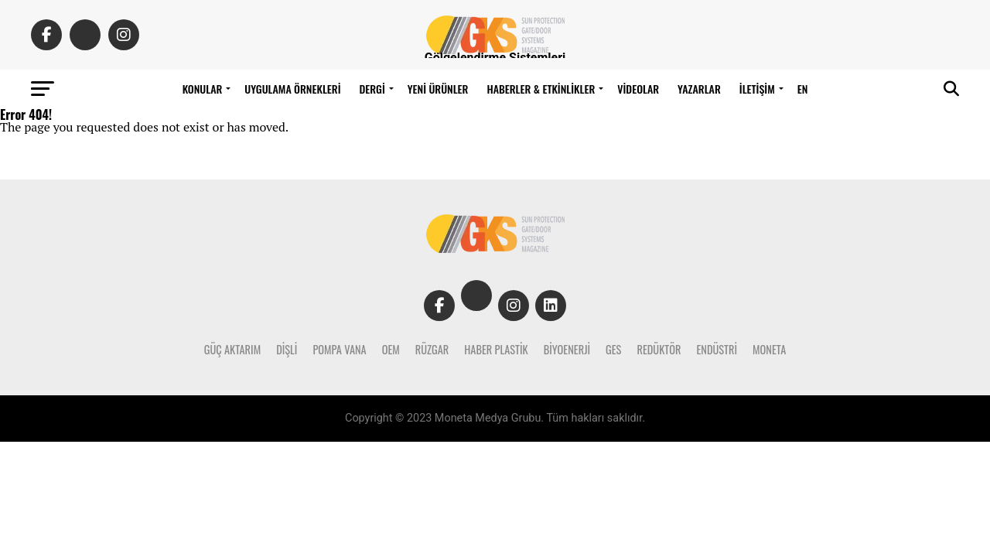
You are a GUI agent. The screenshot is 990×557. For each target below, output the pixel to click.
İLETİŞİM (757, 88)
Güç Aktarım (232, 349)
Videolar (638, 88)
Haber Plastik (495, 349)
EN (802, 88)
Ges (613, 349)
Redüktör (659, 349)
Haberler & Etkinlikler (540, 88)
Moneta (769, 349)
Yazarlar (699, 88)
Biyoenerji (567, 349)
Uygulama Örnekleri (292, 88)
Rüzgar (432, 349)
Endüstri (716, 349)
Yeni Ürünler (438, 88)
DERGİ (372, 88)
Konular (203, 88)
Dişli (286, 349)
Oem (391, 349)
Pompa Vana (339, 349)
